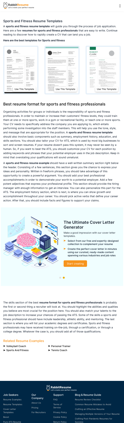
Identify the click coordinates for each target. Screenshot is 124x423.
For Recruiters (38, 412)
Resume (23, 4)
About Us (36, 402)
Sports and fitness (17, 350)
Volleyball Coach (16, 346)
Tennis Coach (59, 350)
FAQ (55, 399)
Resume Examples (12, 399)
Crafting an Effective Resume (89, 409)
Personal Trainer (61, 346)
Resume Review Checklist (88, 399)
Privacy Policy (60, 412)
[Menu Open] (120, 5)
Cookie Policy (60, 417)
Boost (6, 417)
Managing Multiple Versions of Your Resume (97, 414)
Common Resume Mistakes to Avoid (93, 404)
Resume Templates (12, 404)
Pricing (34, 407)
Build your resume (57, 264)
